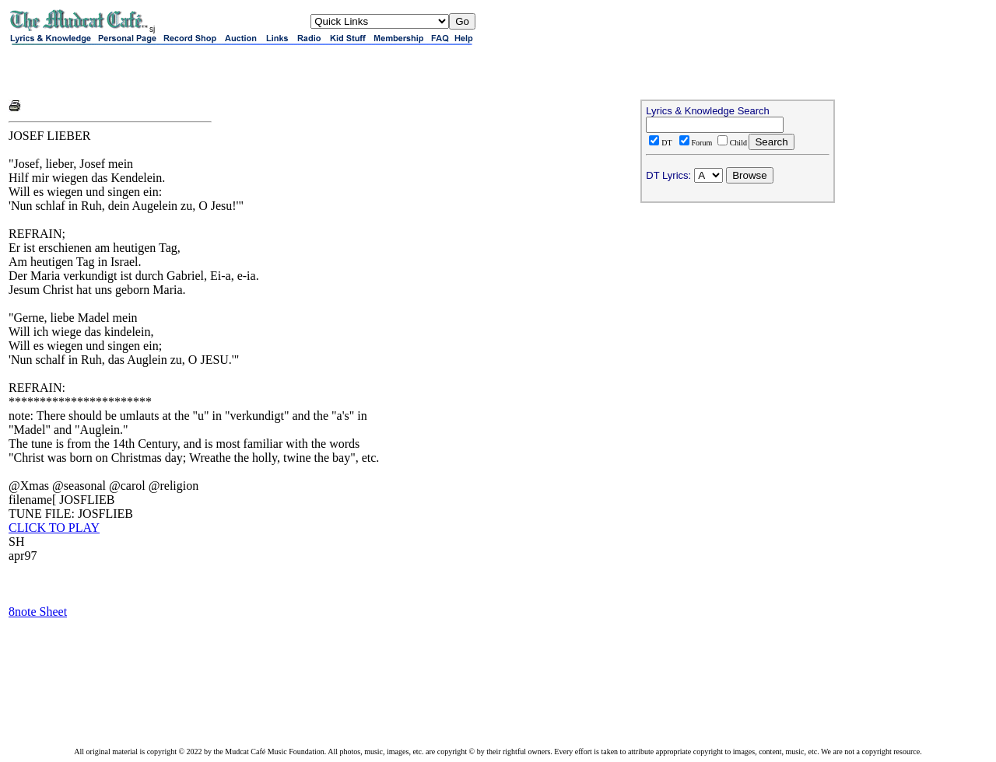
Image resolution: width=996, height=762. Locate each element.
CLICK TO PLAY (54, 527)
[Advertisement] (191, 71)
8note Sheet (38, 611)
